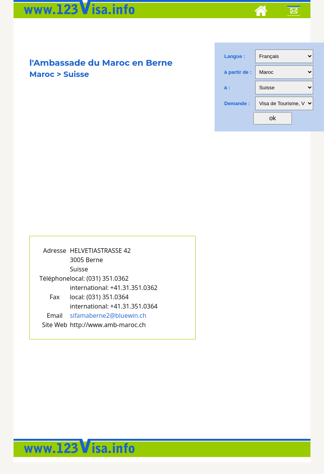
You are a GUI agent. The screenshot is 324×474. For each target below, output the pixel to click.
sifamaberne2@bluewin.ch (108, 315)
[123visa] (77, 16)
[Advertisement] (112, 165)
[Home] (261, 12)
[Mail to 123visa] (293, 12)
